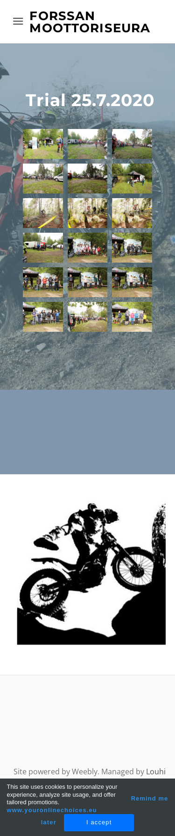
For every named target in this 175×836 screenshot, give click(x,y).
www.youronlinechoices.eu (52, 810)
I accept (99, 822)
